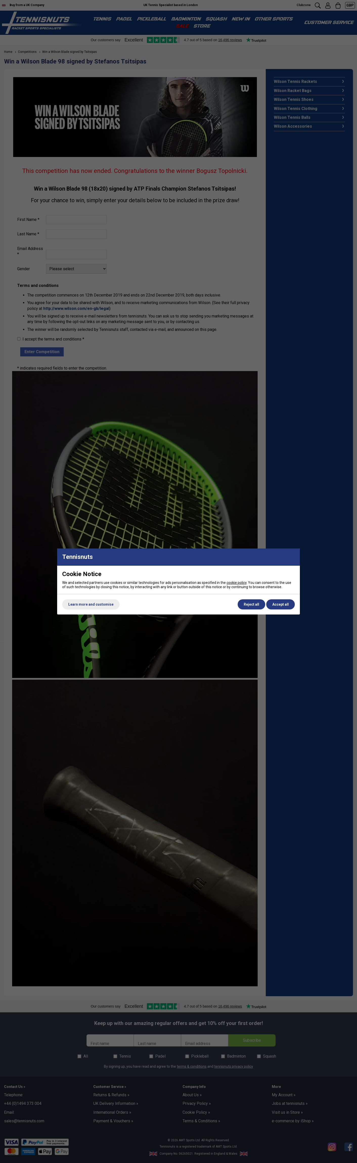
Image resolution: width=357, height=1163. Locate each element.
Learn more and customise (91, 604)
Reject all (251, 604)
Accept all (280, 604)
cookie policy (237, 583)
